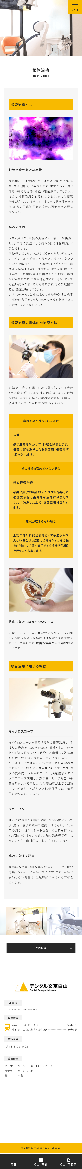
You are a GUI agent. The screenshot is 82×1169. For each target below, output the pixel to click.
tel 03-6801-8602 (16, 1048)
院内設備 (41, 949)
